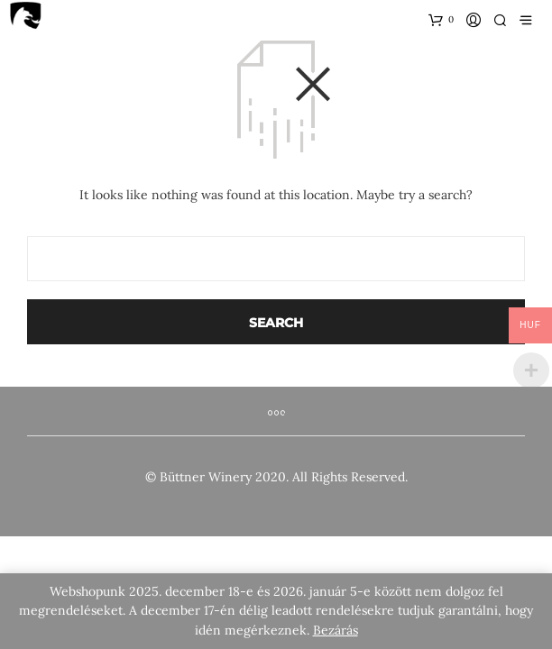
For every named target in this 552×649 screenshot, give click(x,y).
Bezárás (335, 630)
